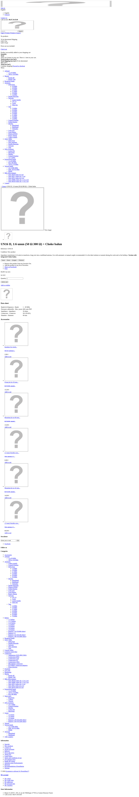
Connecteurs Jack (13, 658)
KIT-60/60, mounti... (10, 421)
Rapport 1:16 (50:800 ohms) (17, 631)
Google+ (14, 260)
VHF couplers (9, 737)
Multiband (15, 127)
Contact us (4, 18)
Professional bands (10, 159)
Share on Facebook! (11, 267)
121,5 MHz (11, 157)
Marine (7, 76)
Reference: (4, 249)
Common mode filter (11, 652)
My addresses (9, 782)
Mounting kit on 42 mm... (12, 488)
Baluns (7, 618)
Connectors (8, 653)
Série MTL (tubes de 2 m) (16, 178)
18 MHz (14, 93)
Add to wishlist (5, 285)
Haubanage (8, 672)
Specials (7, 744)
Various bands (9, 166)
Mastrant (7, 764)
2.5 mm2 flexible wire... (12, 453)
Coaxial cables (9, 650)
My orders (8, 778)
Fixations (7, 669)
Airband (7, 71)
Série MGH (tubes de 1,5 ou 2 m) (18, 181)
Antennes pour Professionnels (14, 763)
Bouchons (11, 697)
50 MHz (14, 86)
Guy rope (7, 670)
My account (4, 775)
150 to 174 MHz (13, 164)
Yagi (9, 106)
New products (9, 746)
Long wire (11, 130)
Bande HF (11, 78)
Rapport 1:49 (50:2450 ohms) (17, 720)
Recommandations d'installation (14, 766)
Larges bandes (16, 100)
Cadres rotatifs (12, 137)
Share (8, 260)
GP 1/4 (14, 101)
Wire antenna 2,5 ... (10, 456)
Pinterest (21, 260)
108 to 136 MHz (13, 74)
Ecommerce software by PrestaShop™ (17, 771)
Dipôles (10, 154)
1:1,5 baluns (12, 621)
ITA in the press (9, 753)
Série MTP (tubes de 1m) (16, 174)
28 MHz (14, 88)
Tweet (3, 260)
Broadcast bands (9, 81)
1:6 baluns (11, 628)
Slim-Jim (15, 105)
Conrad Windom (13, 120)
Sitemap (7, 768)
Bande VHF (12, 79)
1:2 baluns (11, 624)
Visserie (10, 701)
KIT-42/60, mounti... (10, 491)
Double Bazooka (13, 96)
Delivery (7, 751)
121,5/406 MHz (13, 168)
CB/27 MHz (8, 139)
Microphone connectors (15, 663)
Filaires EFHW (13, 134)
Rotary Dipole (12, 135)
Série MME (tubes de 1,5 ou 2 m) (18, 180)
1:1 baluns (11, 619)
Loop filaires (12, 132)
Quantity (3, 278)
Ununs (7, 713)
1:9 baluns (11, 629)
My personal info (10, 784)
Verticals (11, 98)
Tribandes (15, 129)
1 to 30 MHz (12, 72)
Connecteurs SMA (14, 662)
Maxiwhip (11, 152)
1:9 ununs (11, 718)
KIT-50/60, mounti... (10, 386)
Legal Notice (8, 756)
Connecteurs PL (13, 660)
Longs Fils (11, 151)
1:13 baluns (11, 623)
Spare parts (8, 696)
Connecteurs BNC (13, 657)
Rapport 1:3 (12, 633)
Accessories (8, 555)
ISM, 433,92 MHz (13, 169)
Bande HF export (10, 761)
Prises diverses (12, 667)
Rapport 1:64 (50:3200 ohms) (17, 721)
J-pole (14, 103)
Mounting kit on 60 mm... (12, 417)
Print (6, 268)
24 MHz (14, 89)
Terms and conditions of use (13, 758)
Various (7, 723)
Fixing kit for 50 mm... (11, 382)
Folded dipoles (12, 122)
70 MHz (14, 108)
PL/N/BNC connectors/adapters (18, 665)
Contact (7, 183)
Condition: (4, 252)
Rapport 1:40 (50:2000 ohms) (17, 636)
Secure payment (9, 749)
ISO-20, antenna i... (10, 350)
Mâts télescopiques (10, 173)
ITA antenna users (10, 759)
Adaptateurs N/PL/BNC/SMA (17, 655)
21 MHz (14, 91)
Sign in (3, 8)
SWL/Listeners (9, 149)
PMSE (10, 171)
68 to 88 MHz (12, 163)
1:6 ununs (11, 716)
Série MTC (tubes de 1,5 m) (16, 176)
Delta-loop (11, 84)
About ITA (8, 754)
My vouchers (8, 785)
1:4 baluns (11, 626)
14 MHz (14, 95)
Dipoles (10, 123)
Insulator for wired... (11, 347)
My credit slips (9, 780)
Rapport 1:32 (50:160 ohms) (17, 635)
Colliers (10, 699)
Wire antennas (12, 142)
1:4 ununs (11, 714)
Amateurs (7, 83)
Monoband (15, 125)
